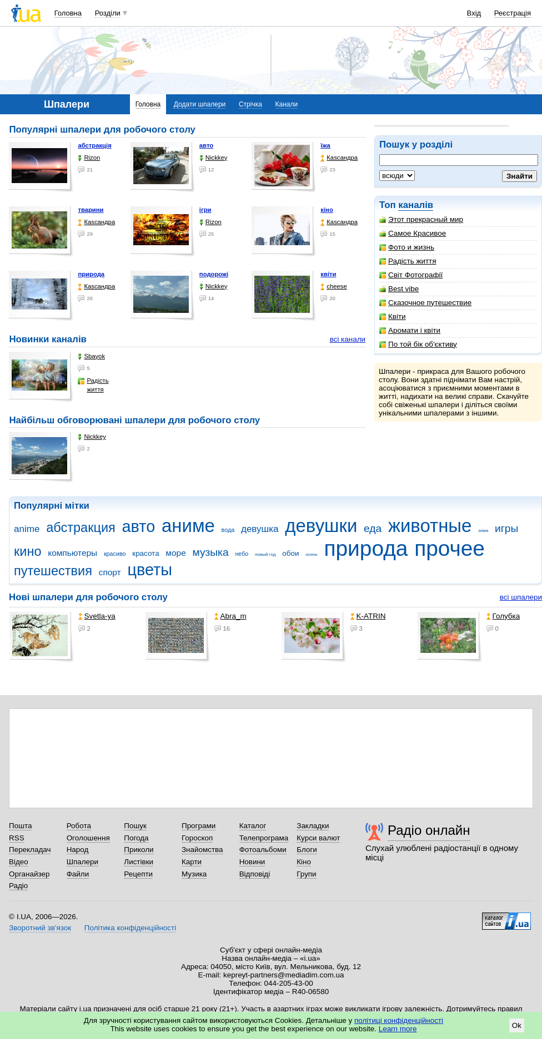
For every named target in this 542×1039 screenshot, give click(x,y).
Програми (198, 826)
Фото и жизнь (406, 247)
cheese (333, 286)
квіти (328, 274)
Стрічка (250, 104)
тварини (90, 209)
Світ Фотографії (411, 275)
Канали (286, 104)
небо (241, 553)
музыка (210, 552)
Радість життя (407, 261)
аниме (188, 525)
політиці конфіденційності (398, 1020)
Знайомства (202, 849)
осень (311, 554)
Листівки (138, 862)
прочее (449, 548)
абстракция (81, 527)
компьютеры (72, 552)
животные (429, 525)
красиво (115, 553)
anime (26, 529)
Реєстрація (512, 13)
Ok (516, 1025)
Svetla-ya (97, 616)
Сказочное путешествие (425, 302)
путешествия (53, 571)
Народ (78, 849)
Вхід (474, 13)
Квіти (392, 316)
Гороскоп (197, 838)
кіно (326, 209)
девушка (260, 529)
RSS (16, 838)
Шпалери (82, 862)
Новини (252, 862)
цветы (149, 570)
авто (206, 145)
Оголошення (88, 838)
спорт (110, 572)
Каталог (253, 826)
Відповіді (254, 874)
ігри (205, 209)
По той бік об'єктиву (418, 344)
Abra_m (230, 616)
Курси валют (318, 838)
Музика (194, 874)
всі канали (347, 339)
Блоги (307, 849)
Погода (136, 838)
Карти (192, 862)
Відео (18, 862)
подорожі (213, 274)
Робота (79, 826)
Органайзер (29, 874)
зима (483, 530)
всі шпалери (521, 597)
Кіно (304, 862)
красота (145, 553)
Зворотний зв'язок (40, 928)
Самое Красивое (412, 233)
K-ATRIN (368, 616)
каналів (415, 205)
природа (91, 274)
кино (28, 551)
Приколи (138, 849)
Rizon (89, 157)
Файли (78, 874)
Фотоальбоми (263, 849)
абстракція (94, 145)
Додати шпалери (199, 104)
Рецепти (138, 874)
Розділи (108, 13)
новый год (265, 554)
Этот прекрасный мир (421, 219)
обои (290, 553)
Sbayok (91, 356)
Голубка (503, 616)
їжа (325, 145)
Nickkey (213, 157)
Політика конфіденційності (130, 928)
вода (228, 529)
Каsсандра (339, 157)
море (175, 552)
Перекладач (30, 849)
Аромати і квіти (409, 330)
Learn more (398, 1029)
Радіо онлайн (429, 830)
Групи (306, 874)
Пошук (135, 826)
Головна (68, 13)
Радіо (18, 885)
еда (373, 528)
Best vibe (399, 289)
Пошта (20, 826)
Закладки (313, 826)
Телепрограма (264, 838)
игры (506, 528)
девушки (321, 525)
